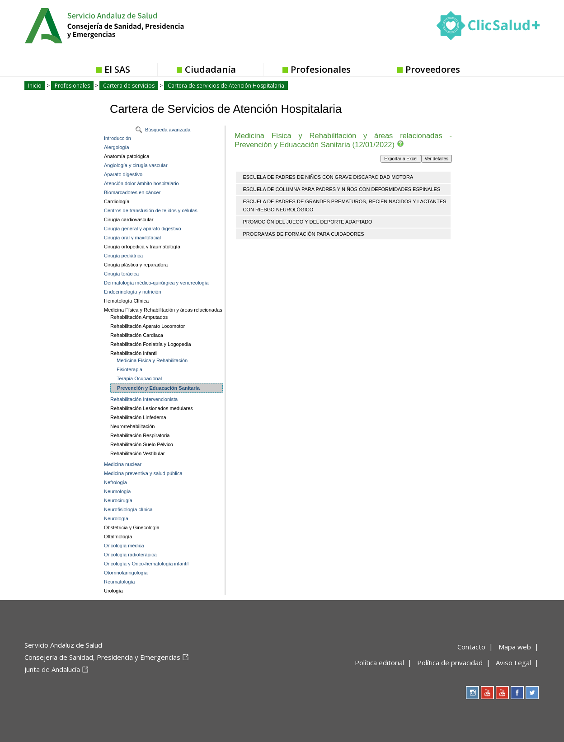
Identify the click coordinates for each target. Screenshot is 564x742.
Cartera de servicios (129, 85)
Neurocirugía (118, 500)
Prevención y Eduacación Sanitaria (158, 388)
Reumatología (119, 581)
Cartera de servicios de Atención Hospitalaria (226, 85)
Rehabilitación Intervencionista (144, 399)
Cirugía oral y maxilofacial (132, 237)
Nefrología (115, 482)
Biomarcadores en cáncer (132, 192)
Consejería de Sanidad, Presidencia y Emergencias (102, 657)
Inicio (35, 85)
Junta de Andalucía (52, 669)
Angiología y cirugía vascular (136, 165)
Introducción (117, 138)
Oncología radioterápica (130, 554)
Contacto (471, 646)
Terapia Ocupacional (139, 378)
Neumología (117, 491)
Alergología (116, 147)
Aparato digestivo (123, 174)
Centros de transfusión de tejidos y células (150, 210)
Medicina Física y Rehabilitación (152, 360)
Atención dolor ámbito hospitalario (141, 183)
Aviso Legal (513, 662)
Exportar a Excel (400, 158)
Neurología (116, 518)
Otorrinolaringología (126, 572)
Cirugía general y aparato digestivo (142, 228)
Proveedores (432, 69)
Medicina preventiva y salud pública (143, 473)
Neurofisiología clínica (128, 509)
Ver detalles (436, 158)
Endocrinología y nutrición (132, 291)
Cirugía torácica (121, 273)
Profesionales (321, 69)
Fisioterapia (129, 369)
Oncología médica (124, 545)
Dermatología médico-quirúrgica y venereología (156, 282)
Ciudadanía (210, 69)
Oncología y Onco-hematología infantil (146, 563)
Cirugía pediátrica (123, 255)
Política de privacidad (450, 662)
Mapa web (514, 646)
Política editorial (379, 662)
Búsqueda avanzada (167, 129)
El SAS (117, 69)
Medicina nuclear (122, 464)
